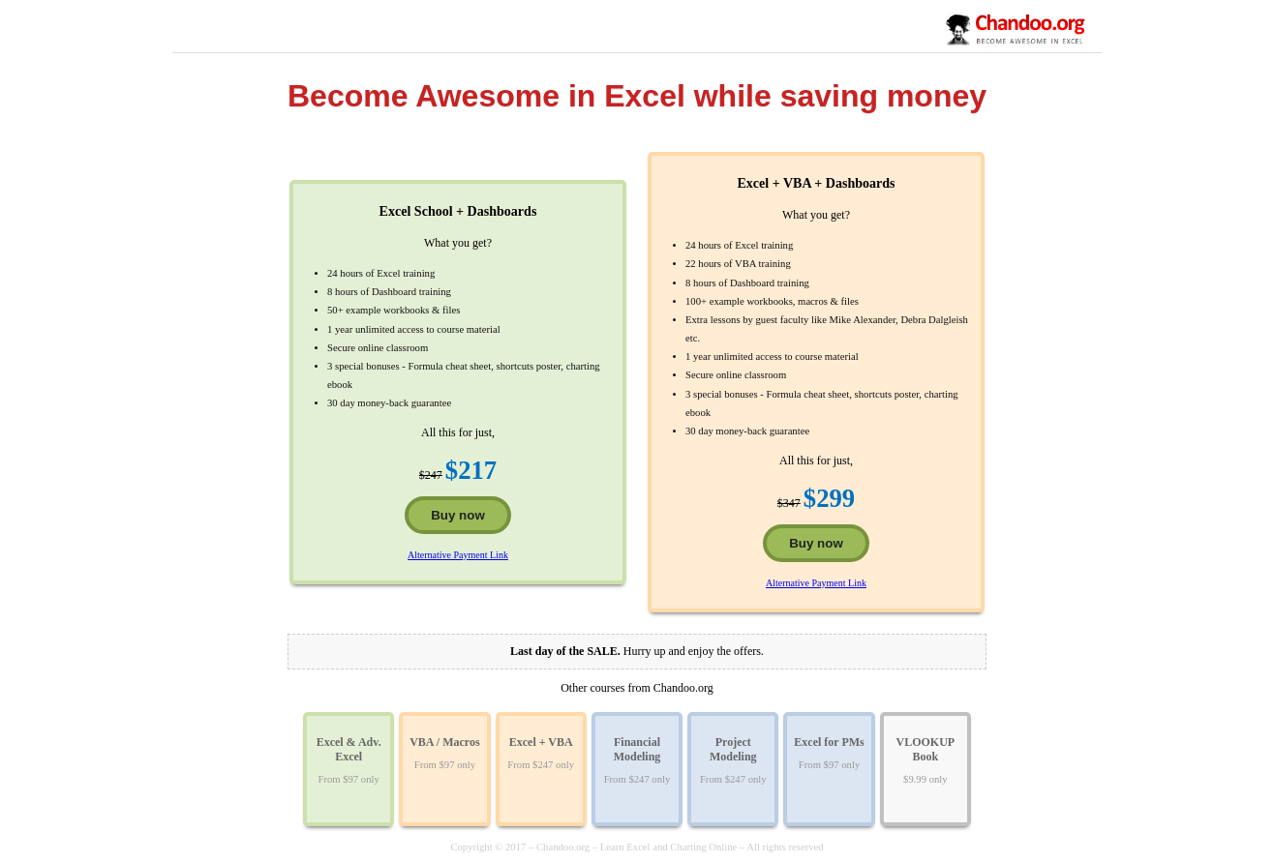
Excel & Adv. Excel (349, 749)
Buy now (458, 515)
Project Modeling (733, 749)
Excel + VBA (541, 742)
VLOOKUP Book (926, 749)
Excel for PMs (829, 742)
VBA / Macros (444, 742)
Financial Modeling (637, 749)
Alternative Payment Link (458, 555)
